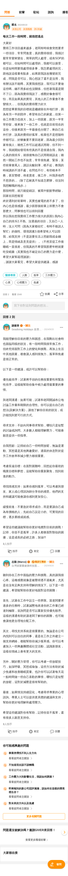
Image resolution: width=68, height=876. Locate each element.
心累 (7, 282)
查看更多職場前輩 (35, 839)
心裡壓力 (22, 282)
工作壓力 (50, 275)
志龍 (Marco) (19, 561)
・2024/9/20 (48, 329)
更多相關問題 (34, 816)
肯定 (36, 551)
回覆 (57, 551)
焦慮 (36, 282)
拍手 (15, 551)
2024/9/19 (22, 25)
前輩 (22, 12)
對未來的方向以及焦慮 (21, 803)
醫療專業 (10, 275)
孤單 (36, 275)
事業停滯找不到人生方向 (23, 753)
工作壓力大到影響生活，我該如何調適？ (31, 776)
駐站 (36, 12)
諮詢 (51, 12)
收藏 (47, 293)
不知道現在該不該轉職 (21, 764)
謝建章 (15, 325)
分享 (61, 293)
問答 (7, 12)
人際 (24, 275)
